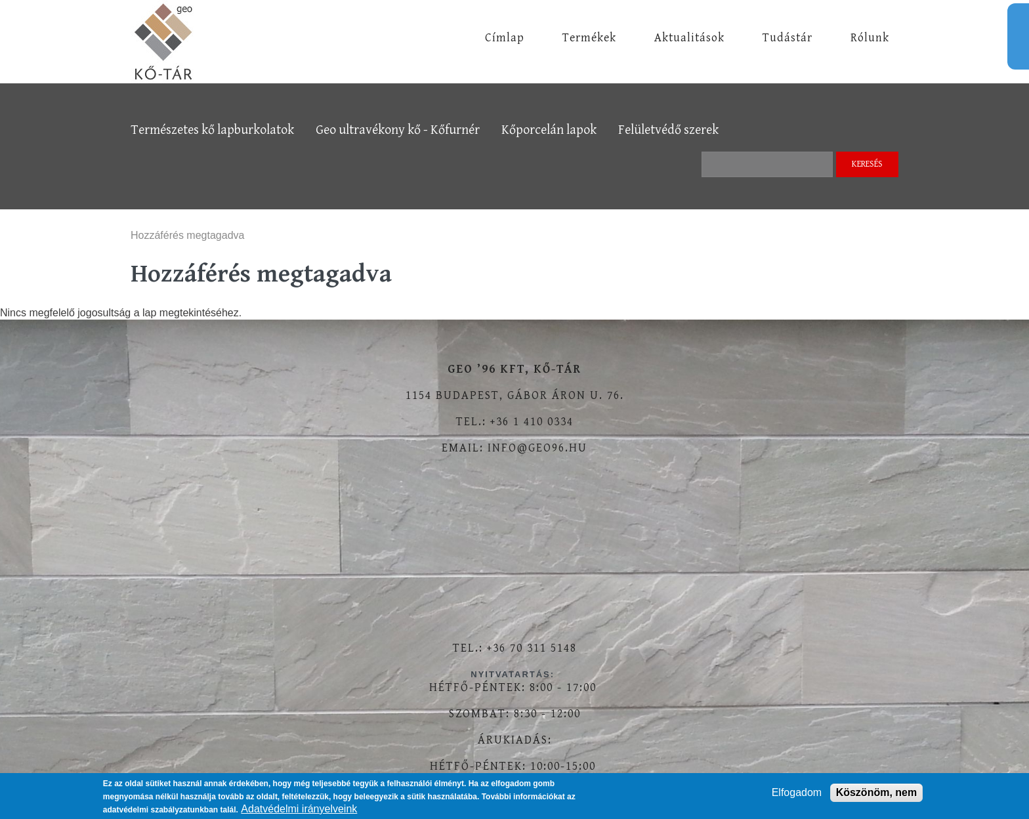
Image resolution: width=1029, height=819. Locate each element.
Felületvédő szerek (668, 130)
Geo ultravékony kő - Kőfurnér (398, 130)
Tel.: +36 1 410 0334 (515, 422)
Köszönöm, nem (876, 792)
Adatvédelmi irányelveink (299, 808)
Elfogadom (797, 792)
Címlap (504, 38)
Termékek (589, 38)
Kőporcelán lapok (549, 130)
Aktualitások (689, 38)
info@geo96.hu (537, 448)
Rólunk (869, 38)
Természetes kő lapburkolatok (212, 130)
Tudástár (787, 38)
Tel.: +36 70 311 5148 (515, 648)
